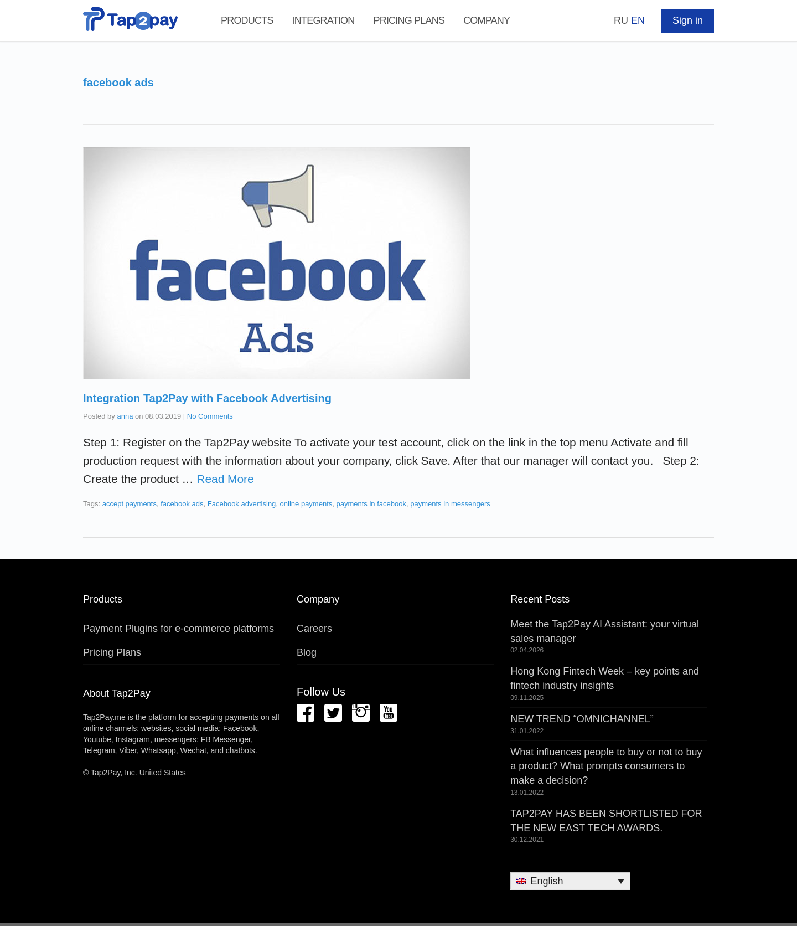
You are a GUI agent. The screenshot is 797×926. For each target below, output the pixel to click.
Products (247, 20)
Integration (323, 20)
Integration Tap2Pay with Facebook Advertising (207, 398)
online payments (306, 504)
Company (486, 20)
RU (621, 20)
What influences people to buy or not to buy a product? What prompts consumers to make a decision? (606, 766)
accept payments (129, 504)
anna (125, 416)
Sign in (687, 20)
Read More (224, 478)
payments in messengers (450, 504)
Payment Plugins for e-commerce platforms (178, 628)
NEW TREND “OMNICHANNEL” (582, 718)
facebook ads (182, 504)
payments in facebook (371, 504)
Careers (314, 628)
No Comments (210, 416)
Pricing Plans (408, 20)
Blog (307, 652)
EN (638, 20)
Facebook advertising (242, 504)
